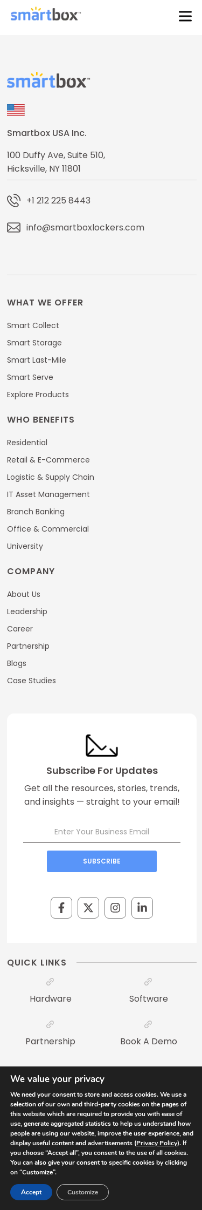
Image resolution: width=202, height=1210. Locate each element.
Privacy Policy (156, 1143)
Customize (82, 1192)
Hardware (51, 999)
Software (148, 999)
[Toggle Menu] (183, 16)
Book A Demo (148, 1041)
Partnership (50, 1041)
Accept (31, 1192)
